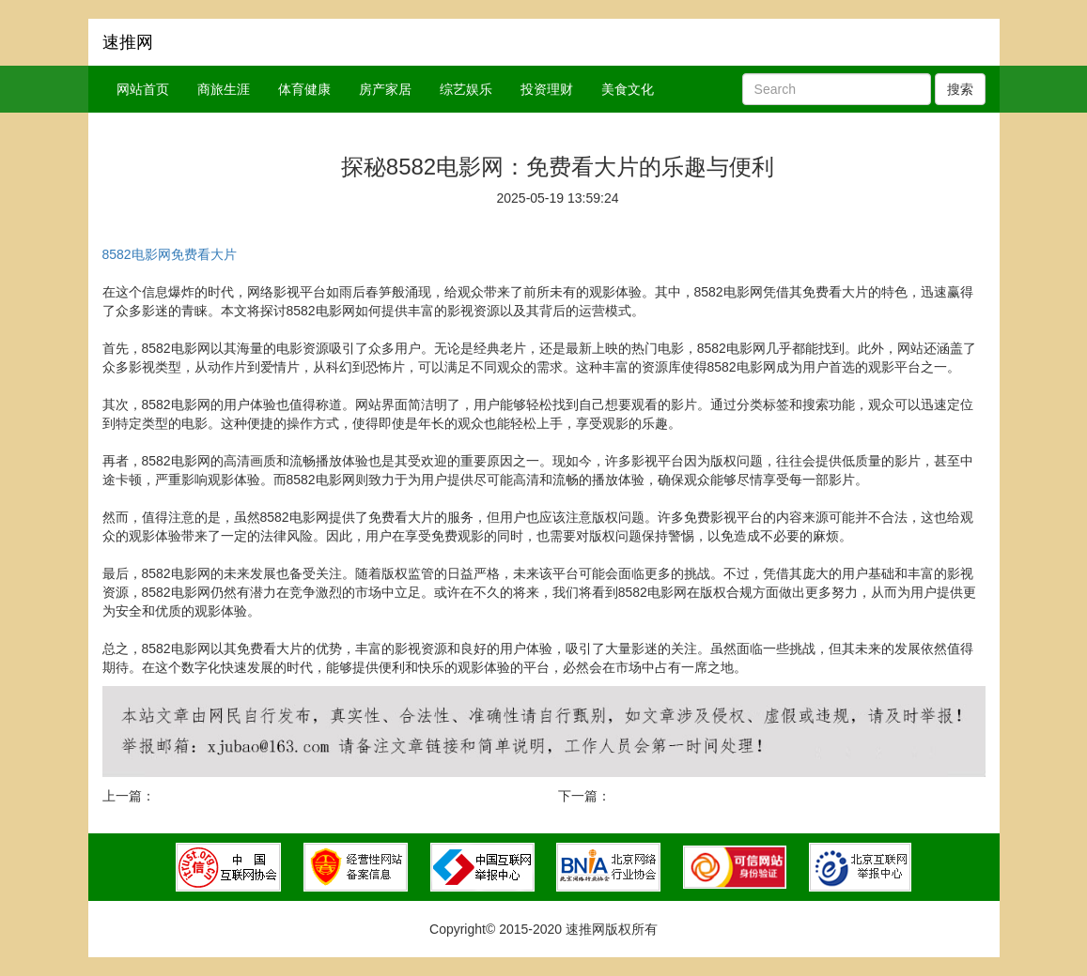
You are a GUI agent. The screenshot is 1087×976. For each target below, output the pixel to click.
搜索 (960, 89)
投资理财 (546, 89)
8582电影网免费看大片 (169, 254)
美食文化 (627, 89)
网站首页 (142, 89)
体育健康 (304, 89)
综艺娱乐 (466, 89)
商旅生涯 (223, 89)
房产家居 (385, 89)
